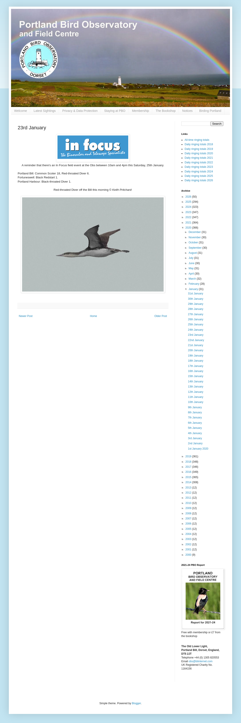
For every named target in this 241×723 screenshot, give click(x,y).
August (193, 252)
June (192, 263)
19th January (195, 355)
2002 (189, 544)
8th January (195, 412)
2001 (189, 549)
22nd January (196, 340)
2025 (189, 201)
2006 (189, 523)
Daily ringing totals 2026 (199, 180)
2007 (189, 518)
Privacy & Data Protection (80, 111)
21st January (195, 345)
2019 (189, 456)
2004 (189, 534)
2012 (189, 492)
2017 (189, 466)
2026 (189, 196)
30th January (195, 298)
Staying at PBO (114, 111)
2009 (189, 508)
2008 (189, 513)
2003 (189, 539)
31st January (195, 293)
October (194, 242)
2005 (189, 528)
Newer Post (26, 316)
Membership (140, 111)
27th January (195, 314)
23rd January (195, 334)
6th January (195, 422)
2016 (189, 471)
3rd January (195, 438)
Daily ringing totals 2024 (199, 171)
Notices (187, 111)
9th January (195, 407)
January (194, 289)
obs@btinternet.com (200, 661)
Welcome (20, 111)
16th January (195, 371)
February (194, 283)
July (191, 257)
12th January (195, 391)
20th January (195, 350)
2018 (189, 461)
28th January (195, 309)
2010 (189, 503)
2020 (189, 227)
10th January (195, 402)
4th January (195, 433)
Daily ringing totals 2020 (199, 153)
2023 (189, 212)
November (195, 237)
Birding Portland (210, 111)
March (193, 278)
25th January (195, 324)
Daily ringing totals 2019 (199, 149)
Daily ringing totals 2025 (199, 175)
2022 (189, 217)
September (195, 247)
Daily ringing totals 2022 (199, 162)
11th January (195, 397)
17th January (195, 366)
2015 (189, 477)
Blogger (136, 703)
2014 (189, 482)
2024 (189, 206)
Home (93, 316)
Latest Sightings (45, 111)
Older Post (160, 316)
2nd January (195, 443)
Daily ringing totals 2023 (199, 166)
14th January (195, 381)
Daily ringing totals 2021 (199, 157)
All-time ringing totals (197, 139)
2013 (189, 487)
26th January (195, 319)
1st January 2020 (198, 448)
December (195, 232)
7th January (195, 417)
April (192, 273)
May (191, 268)
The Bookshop (166, 111)
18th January (195, 360)
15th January (195, 376)
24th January (195, 329)
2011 (189, 497)
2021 (189, 222)
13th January (195, 386)
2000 (189, 554)
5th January (195, 427)
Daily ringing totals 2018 (199, 144)
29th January (195, 303)
